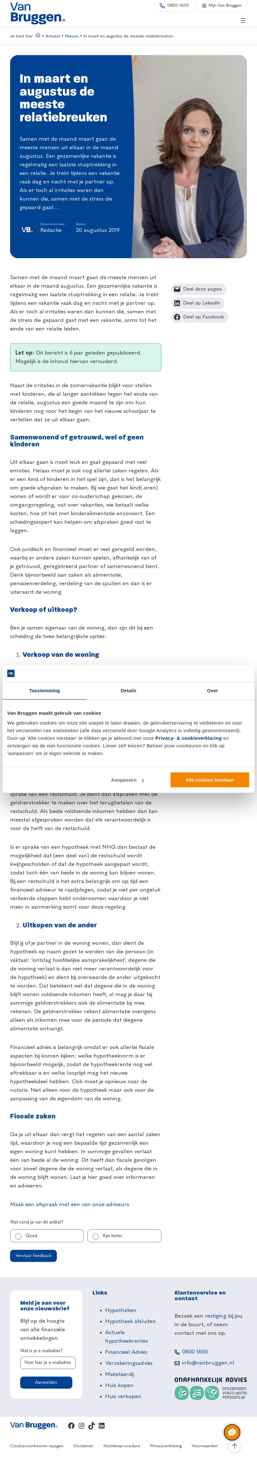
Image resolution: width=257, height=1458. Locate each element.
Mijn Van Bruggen (225, 5)
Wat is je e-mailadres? (41, 1351)
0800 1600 (178, 5)
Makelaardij (119, 1374)
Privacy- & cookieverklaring (188, 738)
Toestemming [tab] (44, 690)
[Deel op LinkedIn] (198, 303)
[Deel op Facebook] (200, 317)
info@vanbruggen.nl (208, 1363)
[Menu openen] (243, 20)
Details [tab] (128, 690)
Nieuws (72, 36)
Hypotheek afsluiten (130, 1321)
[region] (231, 1432)
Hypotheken (120, 1310)
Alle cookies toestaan (210, 780)
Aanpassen (127, 780)
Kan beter (112, 1236)
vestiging (215, 1316)
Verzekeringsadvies (128, 1363)
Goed (31, 1236)
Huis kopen (119, 1385)
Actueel (52, 36)
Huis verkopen (123, 1396)
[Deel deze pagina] (199, 289)
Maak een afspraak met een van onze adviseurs (69, 1204)
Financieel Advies (126, 1352)
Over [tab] (212, 690)
